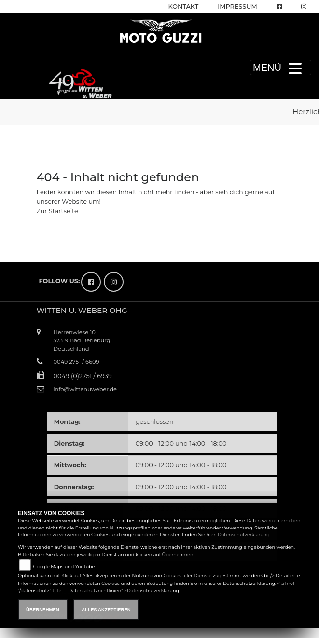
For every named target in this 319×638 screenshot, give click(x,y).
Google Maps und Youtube (64, 566)
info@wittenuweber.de (85, 389)
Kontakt (183, 6)
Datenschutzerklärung (244, 534)
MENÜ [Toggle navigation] (280, 67)
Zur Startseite (57, 211)
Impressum (237, 6)
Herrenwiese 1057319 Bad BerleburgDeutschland (82, 340)
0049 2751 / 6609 (76, 361)
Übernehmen (42, 609)
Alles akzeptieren (106, 609)
